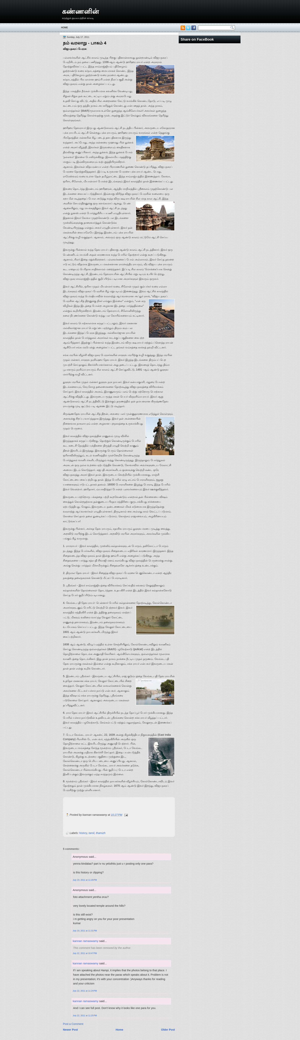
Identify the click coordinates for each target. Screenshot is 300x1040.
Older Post (168, 1029)
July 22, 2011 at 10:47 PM (85, 953)
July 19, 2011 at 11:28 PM (85, 880)
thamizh (100, 833)
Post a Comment (73, 1023)
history (83, 833)
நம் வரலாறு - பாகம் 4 (84, 42)
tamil (91, 833)
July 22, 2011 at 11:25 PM (85, 1015)
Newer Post (70, 1029)
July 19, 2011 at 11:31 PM (85, 931)
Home (64, 27)
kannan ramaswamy (85, 941)
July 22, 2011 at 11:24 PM (85, 991)
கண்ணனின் (80, 11)
